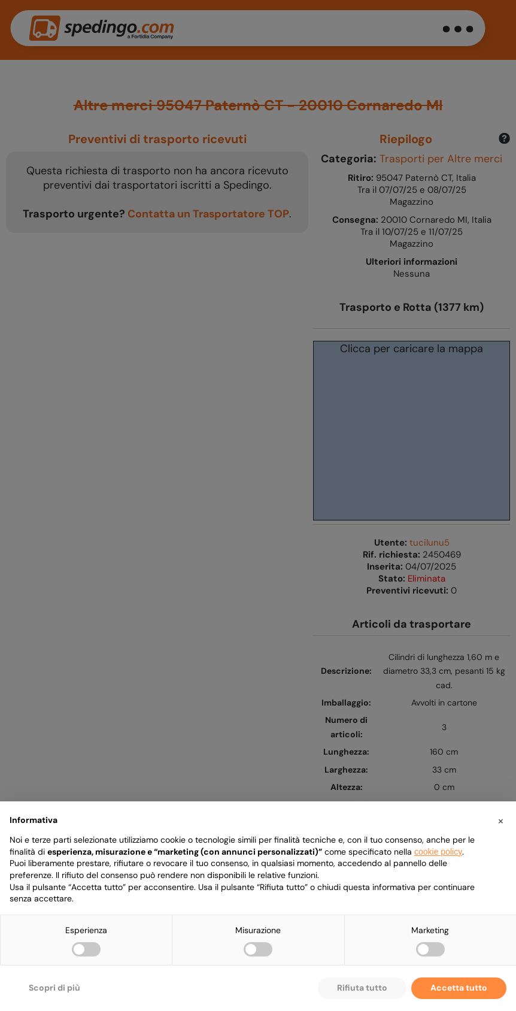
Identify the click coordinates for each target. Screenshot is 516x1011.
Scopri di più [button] (54, 987)
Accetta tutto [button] (458, 987)
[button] (500, 820)
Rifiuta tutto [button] (362, 987)
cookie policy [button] (438, 851)
